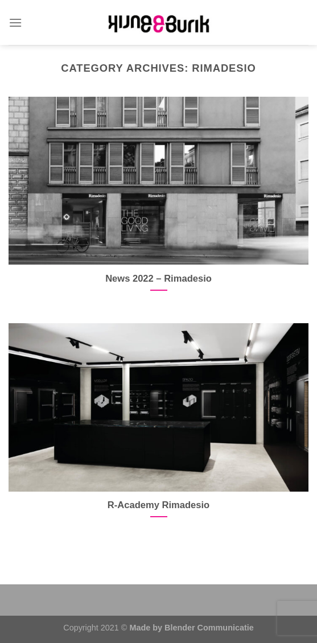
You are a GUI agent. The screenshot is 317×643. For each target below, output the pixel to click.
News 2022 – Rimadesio (158, 278)
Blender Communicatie (209, 627)
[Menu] (15, 22)
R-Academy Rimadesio (158, 505)
